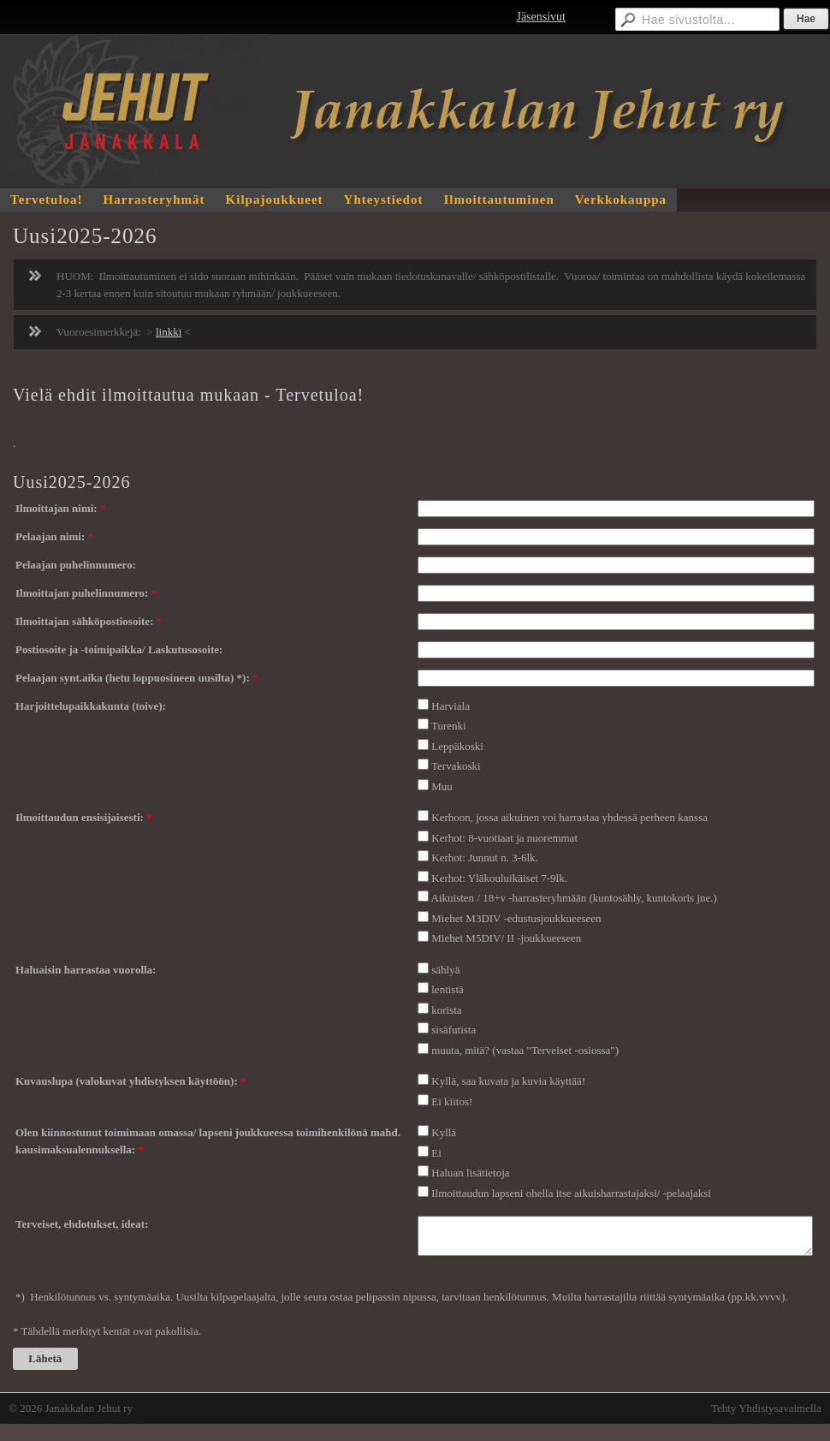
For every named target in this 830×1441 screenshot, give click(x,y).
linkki (168, 331)
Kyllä (443, 1132)
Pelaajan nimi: (51, 536)
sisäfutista (453, 1029)
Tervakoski (456, 765)
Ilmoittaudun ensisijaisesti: (80, 817)
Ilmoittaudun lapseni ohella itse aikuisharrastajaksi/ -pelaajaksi (571, 1193)
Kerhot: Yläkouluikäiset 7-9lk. (499, 878)
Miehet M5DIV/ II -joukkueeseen (506, 938)
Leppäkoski (457, 746)
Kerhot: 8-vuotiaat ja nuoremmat (504, 837)
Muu (442, 786)
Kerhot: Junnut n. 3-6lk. (484, 857)
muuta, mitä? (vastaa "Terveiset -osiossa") (525, 1050)
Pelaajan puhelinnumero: (75, 564)
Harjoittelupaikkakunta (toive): (90, 706)
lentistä (447, 989)
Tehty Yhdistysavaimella (766, 1408)
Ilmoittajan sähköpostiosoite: (86, 621)
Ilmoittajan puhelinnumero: (83, 593)
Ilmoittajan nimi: (57, 508)
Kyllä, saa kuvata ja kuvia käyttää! (508, 1081)
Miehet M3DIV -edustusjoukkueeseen (516, 918)
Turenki (448, 725)
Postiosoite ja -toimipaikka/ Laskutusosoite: (118, 649)
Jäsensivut (541, 16)
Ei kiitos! (451, 1101)
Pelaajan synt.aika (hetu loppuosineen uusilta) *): (133, 677)
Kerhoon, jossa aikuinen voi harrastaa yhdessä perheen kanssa (569, 817)
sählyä (445, 969)
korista (446, 1009)
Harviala (450, 706)
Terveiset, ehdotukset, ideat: (82, 1224)
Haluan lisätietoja (470, 1172)
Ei (436, 1152)
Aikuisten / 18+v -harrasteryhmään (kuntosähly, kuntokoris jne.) (574, 897)
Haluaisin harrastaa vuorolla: (85, 969)
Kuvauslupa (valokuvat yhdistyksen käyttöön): (127, 1081)
